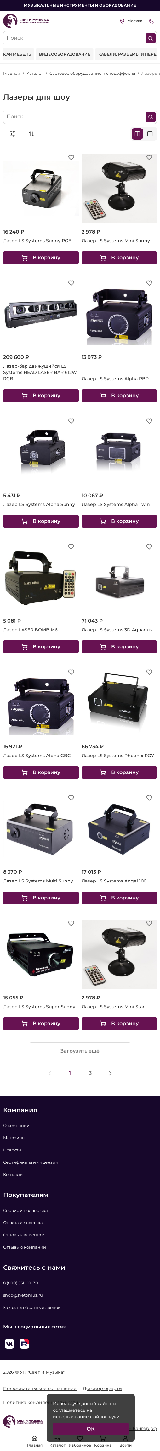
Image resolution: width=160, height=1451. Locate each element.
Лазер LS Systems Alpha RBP (115, 379)
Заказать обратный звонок (31, 1307)
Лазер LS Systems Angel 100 (114, 881)
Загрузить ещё (80, 1051)
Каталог (34, 73)
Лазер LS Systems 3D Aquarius (117, 630)
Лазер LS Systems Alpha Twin (116, 504)
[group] (65, 54)
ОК (91, 1429)
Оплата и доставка (23, 1222)
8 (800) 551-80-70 (20, 1282)
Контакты (13, 1174)
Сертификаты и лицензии (30, 1162)
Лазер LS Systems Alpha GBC (37, 755)
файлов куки (105, 1417)
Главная (11, 73)
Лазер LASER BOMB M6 (30, 630)
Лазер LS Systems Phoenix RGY (118, 755)
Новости (12, 1149)
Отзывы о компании (24, 1247)
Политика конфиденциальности (40, 1402)
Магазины (14, 1137)
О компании (16, 1125)
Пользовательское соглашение (40, 1388)
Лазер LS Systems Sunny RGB (37, 241)
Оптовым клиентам (23, 1234)
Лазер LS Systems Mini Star (113, 1006)
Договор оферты (102, 1388)
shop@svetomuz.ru (23, 1295)
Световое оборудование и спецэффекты (92, 73)
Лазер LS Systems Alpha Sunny (39, 504)
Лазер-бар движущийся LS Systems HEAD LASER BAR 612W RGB (40, 372)
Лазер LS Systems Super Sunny (39, 1006)
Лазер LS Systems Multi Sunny (38, 881)
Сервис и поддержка (25, 1210)
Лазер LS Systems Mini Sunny (116, 241)
